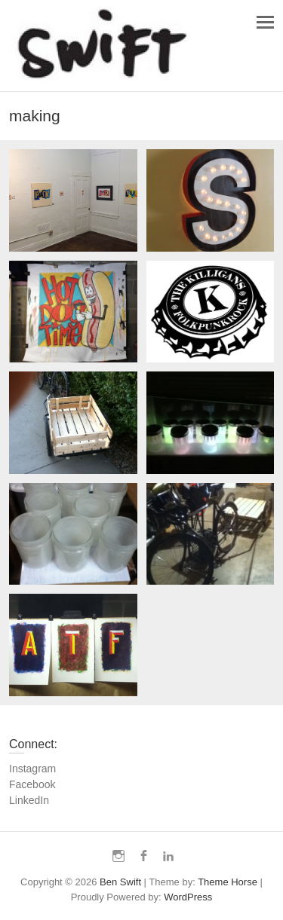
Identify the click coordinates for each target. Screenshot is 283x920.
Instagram (32, 769)
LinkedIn (29, 800)
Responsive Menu (265, 22)
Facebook (32, 784)
